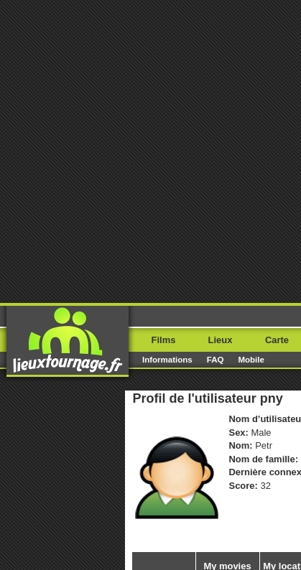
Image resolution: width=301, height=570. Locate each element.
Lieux (220, 340)
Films (164, 340)
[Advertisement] (150, 150)
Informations (167, 359)
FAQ (215, 359)
